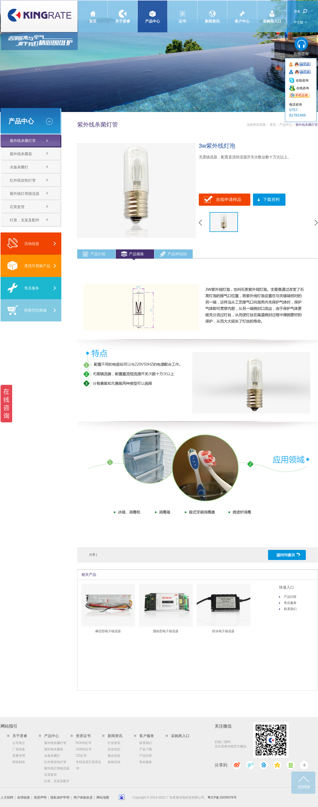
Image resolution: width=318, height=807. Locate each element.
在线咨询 (302, 80)
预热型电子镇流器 (165, 631)
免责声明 (40, 797)
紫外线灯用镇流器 (24, 193)
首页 (93, 12)
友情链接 (23, 797)
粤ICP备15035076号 (222, 797)
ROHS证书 (83, 743)
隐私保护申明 (60, 797)
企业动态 (114, 749)
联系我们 (290, 609)
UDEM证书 (83, 749)
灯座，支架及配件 (24, 220)
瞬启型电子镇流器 (108, 631)
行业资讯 (114, 743)
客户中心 (242, 12)
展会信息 (114, 755)
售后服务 (23, 288)
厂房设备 (18, 749)
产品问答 (290, 597)
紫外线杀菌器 (21, 154)
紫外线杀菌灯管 (23, 140)
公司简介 (18, 743)
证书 (182, 12)
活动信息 (23, 243)
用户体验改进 (83, 797)
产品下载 (145, 749)
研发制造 (18, 762)
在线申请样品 (228, 199)
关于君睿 (122, 12)
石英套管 (17, 207)
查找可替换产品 (28, 265)
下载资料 (271, 199)
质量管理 (18, 755)
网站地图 (102, 797)
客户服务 (146, 736)
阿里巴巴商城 (27, 310)
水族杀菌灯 (19, 167)
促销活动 (114, 762)
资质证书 (83, 736)
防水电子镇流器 (223, 631)
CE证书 (81, 755)
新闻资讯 (212, 12)
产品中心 (152, 12)
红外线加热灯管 (23, 180)
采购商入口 (272, 12)
